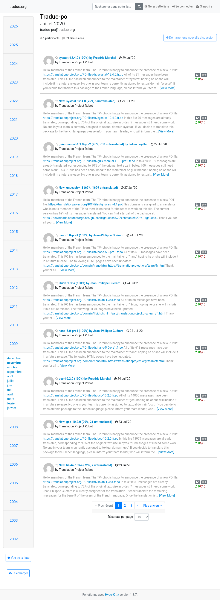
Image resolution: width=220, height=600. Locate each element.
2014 (14, 250)
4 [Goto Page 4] (138, 505)
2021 (14, 119)
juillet (10, 381)
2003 (14, 520)
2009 (14, 344)
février (11, 403)
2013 (14, 269)
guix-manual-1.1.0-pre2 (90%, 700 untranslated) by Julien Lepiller (101, 144)
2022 (14, 101)
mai (9, 390)
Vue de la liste (18, 557)
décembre (14, 358)
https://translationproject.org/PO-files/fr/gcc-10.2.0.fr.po (80, 395)
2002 (14, 539)
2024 (14, 63)
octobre (12, 367)
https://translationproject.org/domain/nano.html (75, 265)
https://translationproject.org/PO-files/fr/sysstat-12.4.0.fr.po (83, 74)
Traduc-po (53, 16)
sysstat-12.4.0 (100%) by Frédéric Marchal (85, 57)
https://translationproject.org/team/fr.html (136, 265)
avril (10, 394)
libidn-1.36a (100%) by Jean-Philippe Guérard (87, 283)
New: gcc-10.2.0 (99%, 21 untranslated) (83, 422)
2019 (14, 157)
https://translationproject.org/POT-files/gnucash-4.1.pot (85, 204)
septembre (14, 372)
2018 (14, 175)
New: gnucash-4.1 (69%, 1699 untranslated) (86, 187)
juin (9, 385)
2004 (14, 502)
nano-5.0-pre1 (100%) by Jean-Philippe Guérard (89, 235)
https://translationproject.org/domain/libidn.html (75, 313)
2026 (14, 26)
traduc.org (18, 7)
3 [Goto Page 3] (131, 505)
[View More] (167, 88)
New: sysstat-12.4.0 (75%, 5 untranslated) (85, 101)
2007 (14, 446)
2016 (14, 213)
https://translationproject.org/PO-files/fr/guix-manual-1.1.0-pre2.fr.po (89, 161)
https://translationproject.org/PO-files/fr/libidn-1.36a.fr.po (81, 300)
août (10, 376)
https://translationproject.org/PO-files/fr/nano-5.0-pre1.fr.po (83, 252)
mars (10, 399)
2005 (14, 483)
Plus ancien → (152, 505)
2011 (14, 306)
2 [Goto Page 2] (125, 505)
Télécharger (18, 573)
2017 (14, 194)
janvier (11, 408)
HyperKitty (112, 594)
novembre (14, 363)
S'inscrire (204, 6)
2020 (14, 138)
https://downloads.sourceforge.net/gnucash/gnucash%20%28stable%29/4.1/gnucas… (100, 218)
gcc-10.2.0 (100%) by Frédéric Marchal (83, 378)
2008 (14, 427)
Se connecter (182, 6)
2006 (14, 464)
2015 (14, 231)
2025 (14, 45)
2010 (14, 325)
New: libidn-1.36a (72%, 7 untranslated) (83, 465)
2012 (14, 288)
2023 (14, 82)
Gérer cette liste (157, 6)
